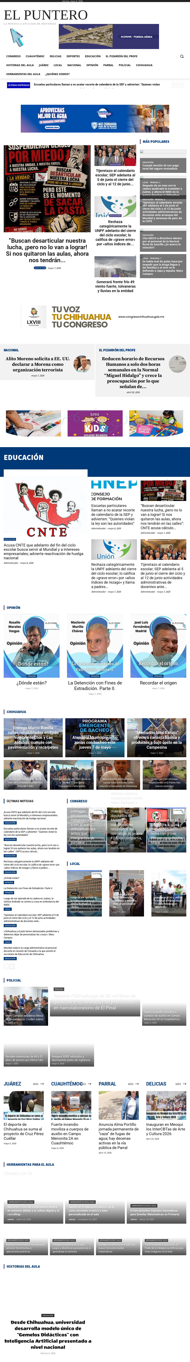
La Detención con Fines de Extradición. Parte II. (95, 685)
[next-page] (12, 966)
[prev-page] (6, 966)
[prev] (174, 85)
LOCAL (115, 276)
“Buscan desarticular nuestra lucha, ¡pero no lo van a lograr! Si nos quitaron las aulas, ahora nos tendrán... (47, 250)
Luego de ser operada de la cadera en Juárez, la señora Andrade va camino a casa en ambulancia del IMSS (31, 901)
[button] (181, 56)
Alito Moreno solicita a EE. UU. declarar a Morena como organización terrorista (38, 364)
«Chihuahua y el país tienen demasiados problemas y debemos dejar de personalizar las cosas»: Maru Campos (31, 934)
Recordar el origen (158, 683)
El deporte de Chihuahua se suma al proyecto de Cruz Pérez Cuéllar (24, 1131)
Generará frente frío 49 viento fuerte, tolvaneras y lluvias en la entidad (115, 286)
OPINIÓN (32, 676)
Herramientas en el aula (21, 1202)
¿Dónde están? (32, 683)
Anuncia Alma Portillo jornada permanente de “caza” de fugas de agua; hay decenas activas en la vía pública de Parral (119, 1136)
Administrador (11, 562)
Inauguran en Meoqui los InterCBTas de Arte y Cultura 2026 (165, 1129)
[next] (180, 85)
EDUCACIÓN (40, 268)
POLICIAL (59, 989)
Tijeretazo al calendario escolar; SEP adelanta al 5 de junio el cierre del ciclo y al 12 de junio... (115, 177)
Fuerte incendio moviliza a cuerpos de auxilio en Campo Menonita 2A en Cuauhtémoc (70, 1133)
